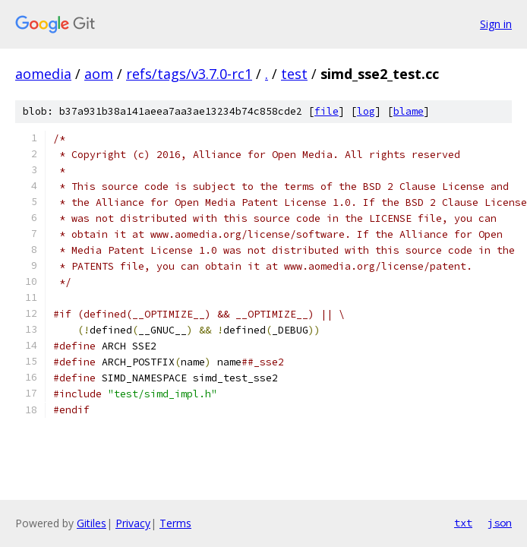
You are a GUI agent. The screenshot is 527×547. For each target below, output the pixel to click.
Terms (175, 523)
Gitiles (91, 523)
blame (408, 111)
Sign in (496, 24)
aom (98, 74)
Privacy (132, 523)
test (294, 74)
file (326, 111)
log (366, 111)
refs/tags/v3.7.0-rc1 (189, 74)
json (500, 523)
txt (463, 523)
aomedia (43, 74)
